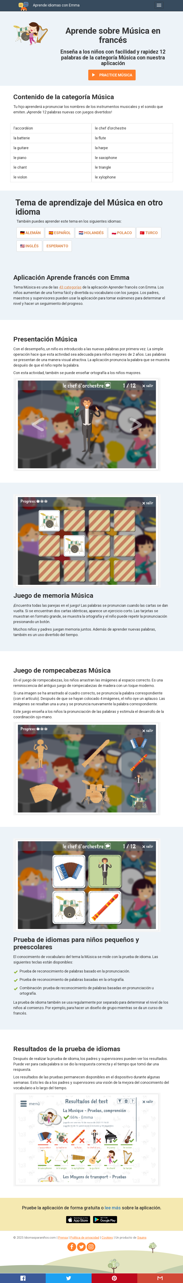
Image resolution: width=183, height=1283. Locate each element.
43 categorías (70, 287)
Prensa (63, 1237)
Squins (141, 1237)
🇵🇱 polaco (122, 233)
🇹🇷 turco (149, 233)
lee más (113, 1207)
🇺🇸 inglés (29, 246)
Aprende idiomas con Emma (56, 5)
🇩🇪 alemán (30, 233)
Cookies (107, 1237)
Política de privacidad (84, 1237)
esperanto (57, 246)
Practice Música (112, 75)
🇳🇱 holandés (91, 233)
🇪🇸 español (60, 233)
